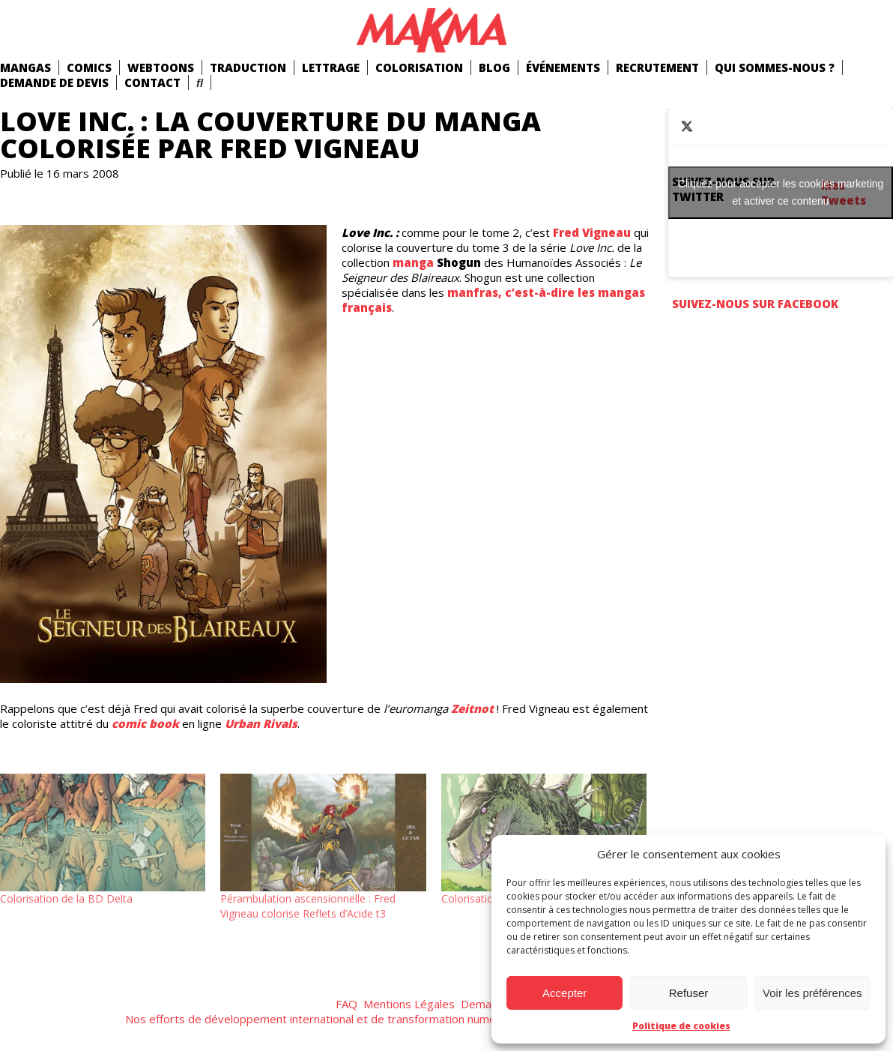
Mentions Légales (409, 1003)
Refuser (689, 993)
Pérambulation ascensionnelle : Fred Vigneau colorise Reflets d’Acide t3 (308, 906)
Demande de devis (54, 82)
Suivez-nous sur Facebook (755, 303)
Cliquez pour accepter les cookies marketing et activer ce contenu (781, 192)
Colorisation (419, 67)
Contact (152, 82)
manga (413, 262)
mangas (25, 67)
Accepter (564, 993)
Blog (494, 67)
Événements (563, 67)
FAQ (346, 1003)
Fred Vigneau (592, 232)
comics (89, 67)
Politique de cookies (681, 1026)
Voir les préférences (812, 993)
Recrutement (657, 67)
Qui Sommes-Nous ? (775, 67)
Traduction (248, 67)
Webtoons (160, 67)
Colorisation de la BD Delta (66, 898)
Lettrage (331, 67)
